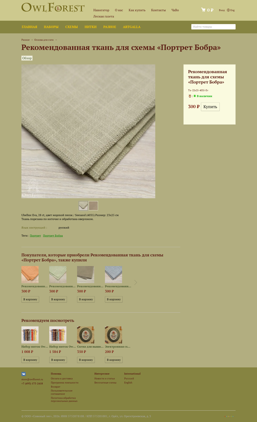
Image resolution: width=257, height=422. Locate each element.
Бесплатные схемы (105, 382)
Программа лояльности (65, 382)
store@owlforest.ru (32, 379)
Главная (29, 27)
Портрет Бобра (53, 235)
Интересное (102, 373)
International (132, 373)
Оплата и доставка (62, 378)
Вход (222, 10)
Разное (109, 27)
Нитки (91, 27)
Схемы (71, 27)
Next (135, 282)
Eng (231, 10)
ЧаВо (175, 10)
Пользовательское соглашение (61, 392)
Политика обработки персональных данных (64, 399)
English (128, 382)
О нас (119, 10)
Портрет (35, 235)
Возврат (55, 386)
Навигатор (101, 10)
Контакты (158, 10)
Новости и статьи (104, 378)
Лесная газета (103, 16)
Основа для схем (44, 39)
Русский (129, 378)
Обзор (27, 58)
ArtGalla (131, 27)
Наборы (51, 27)
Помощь (56, 373)
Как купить (137, 10)
